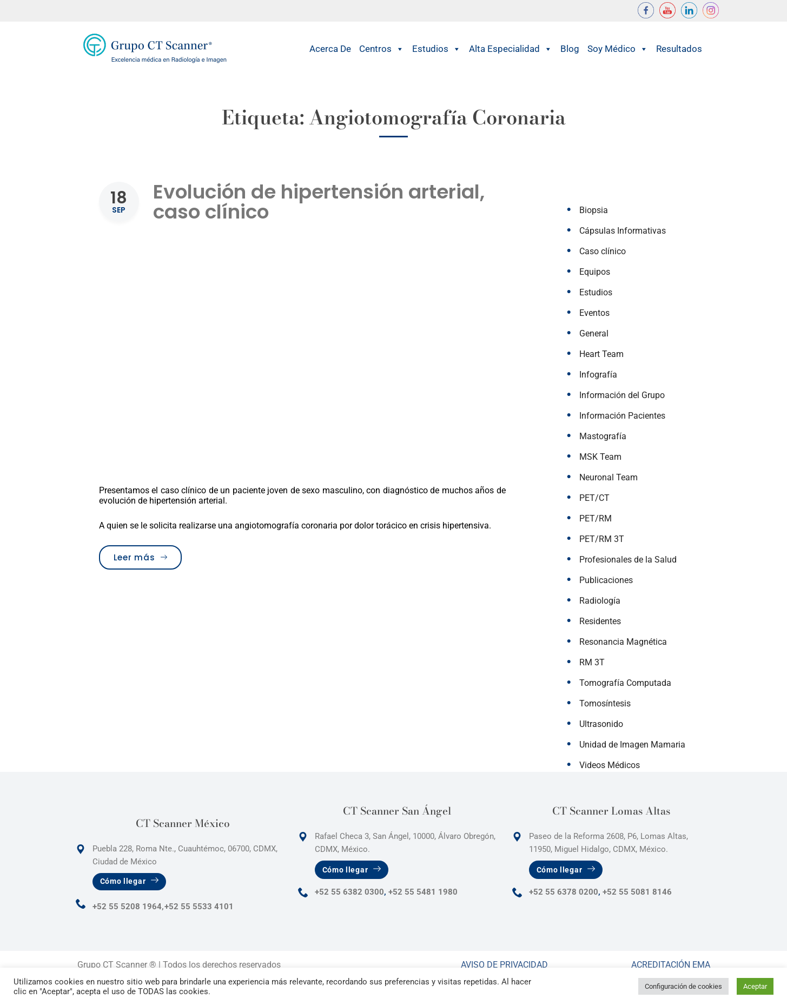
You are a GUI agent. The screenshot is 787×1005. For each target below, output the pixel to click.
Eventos (594, 313)
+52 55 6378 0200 (563, 892)
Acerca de (330, 48)
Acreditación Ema (670, 965)
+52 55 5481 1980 (423, 892)
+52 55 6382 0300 (349, 892)
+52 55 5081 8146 (637, 892)
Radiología (599, 601)
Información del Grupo (622, 395)
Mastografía (602, 436)
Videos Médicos (609, 765)
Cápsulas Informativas (622, 231)
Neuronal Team (608, 477)
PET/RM (595, 518)
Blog (569, 48)
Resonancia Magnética (623, 642)
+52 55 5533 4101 (199, 906)
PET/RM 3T (601, 539)
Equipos (594, 272)
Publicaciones (606, 580)
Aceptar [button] (755, 986)
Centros (381, 49)
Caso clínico (602, 251)
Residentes (600, 621)
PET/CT (594, 498)
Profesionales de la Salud (628, 559)
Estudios (436, 49)
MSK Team (600, 457)
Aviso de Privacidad (504, 965)
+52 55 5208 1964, (128, 906)
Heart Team (601, 354)
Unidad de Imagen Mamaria (632, 744)
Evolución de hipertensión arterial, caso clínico (319, 202)
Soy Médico (617, 49)
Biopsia (593, 210)
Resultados (679, 48)
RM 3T (592, 662)
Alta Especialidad (510, 49)
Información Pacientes (622, 416)
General (594, 333)
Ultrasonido (601, 724)
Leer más (148, 557)
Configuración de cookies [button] (683, 986)
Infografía (598, 374)
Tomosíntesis (605, 703)
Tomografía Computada (625, 683)
